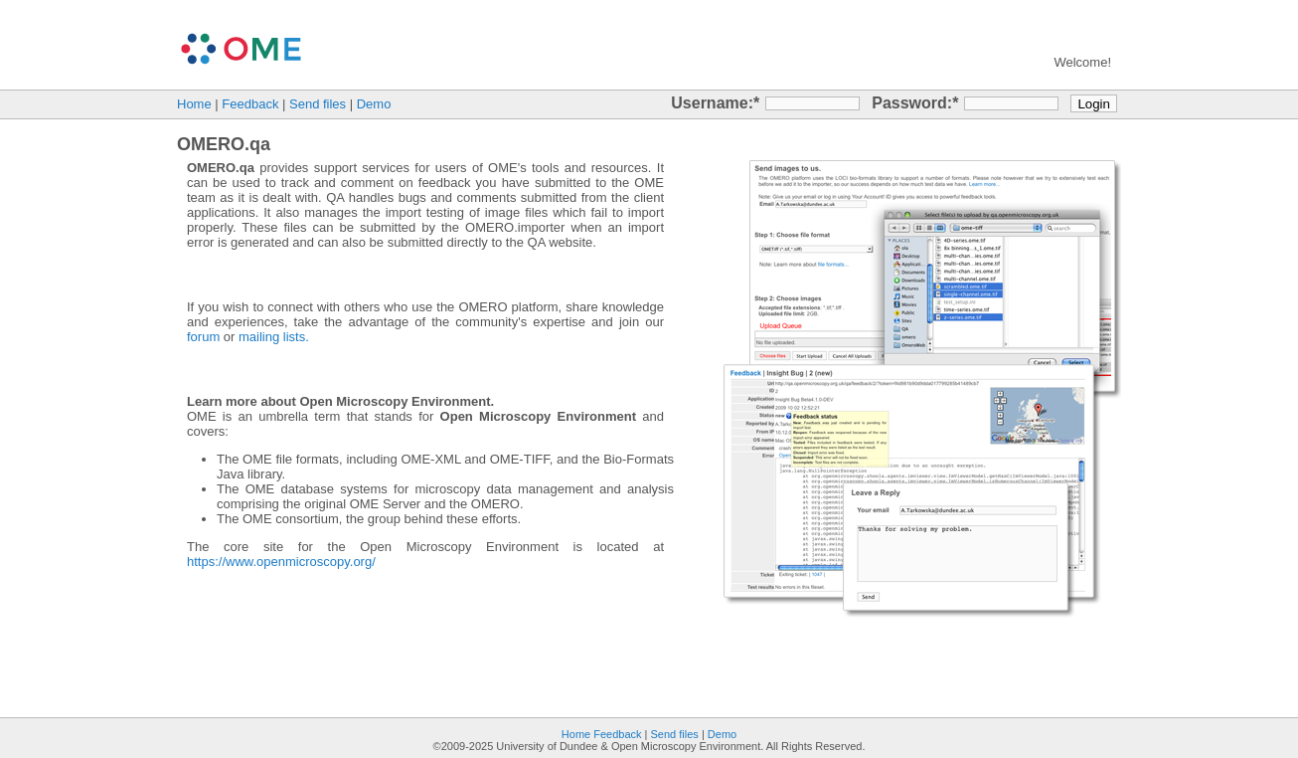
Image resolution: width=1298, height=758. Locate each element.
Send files (317, 103)
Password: (912, 103)
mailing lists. (274, 336)
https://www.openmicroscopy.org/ (281, 561)
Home (194, 103)
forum (203, 336)
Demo (374, 103)
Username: (712, 103)
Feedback (250, 103)
